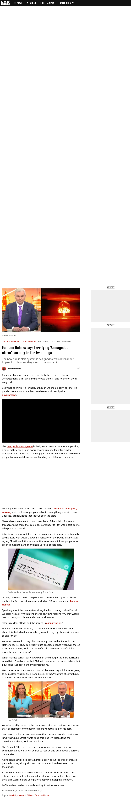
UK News (29, 795)
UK (37, 508)
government (9, 394)
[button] (78, 368)
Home (5, 335)
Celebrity (13, 795)
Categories (67, 2)
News (13, 335)
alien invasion (53, 622)
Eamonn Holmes (43, 795)
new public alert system (20, 446)
